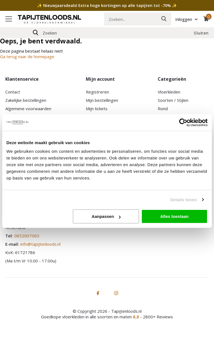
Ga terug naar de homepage (27, 56)
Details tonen (183, 199)
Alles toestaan (174, 216)
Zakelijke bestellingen (25, 100)
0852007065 (26, 235)
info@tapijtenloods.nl (40, 244)
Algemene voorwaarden (28, 108)
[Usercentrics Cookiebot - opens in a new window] (183, 122)
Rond (163, 108)
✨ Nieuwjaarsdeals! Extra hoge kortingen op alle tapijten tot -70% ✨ (107, 5)
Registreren (97, 92)
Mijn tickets (97, 108)
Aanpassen (106, 216)
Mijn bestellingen (102, 100)
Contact (12, 92)
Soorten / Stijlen (173, 100)
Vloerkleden (169, 92)
